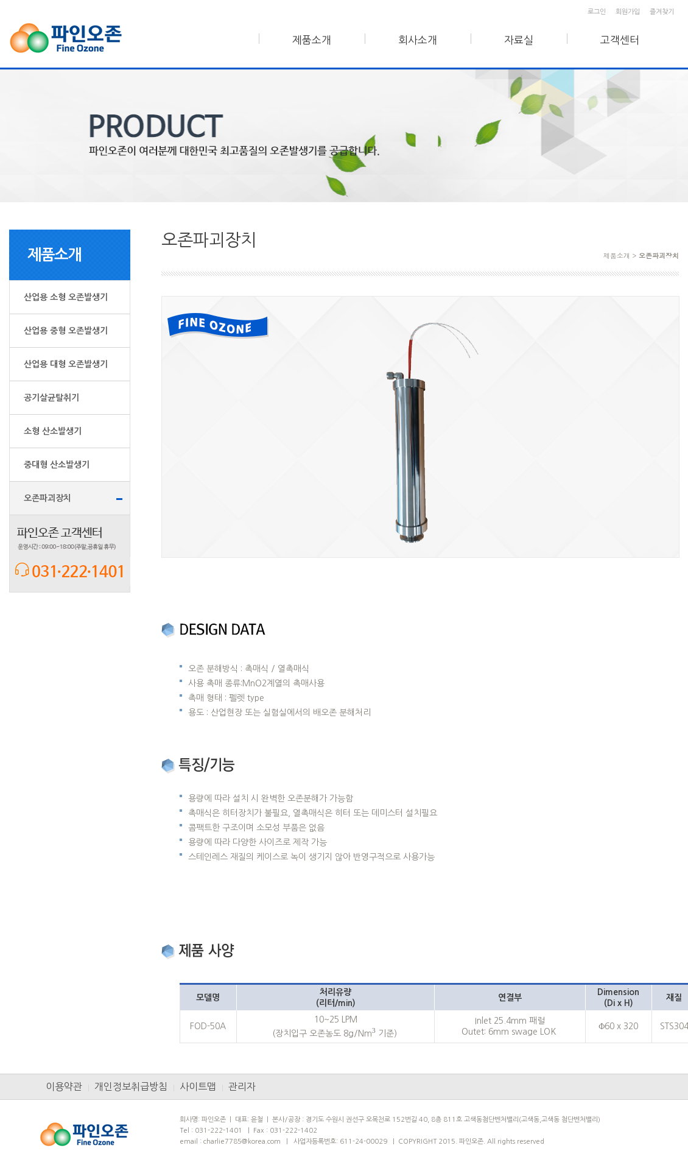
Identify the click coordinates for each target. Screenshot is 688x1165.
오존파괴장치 (47, 498)
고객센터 (619, 40)
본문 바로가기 (0, 0)
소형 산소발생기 (53, 431)
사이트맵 (198, 1086)
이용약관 (64, 1086)
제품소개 (311, 40)
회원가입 (628, 12)
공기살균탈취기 (51, 397)
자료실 (518, 40)
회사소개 (417, 40)
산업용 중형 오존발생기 (66, 330)
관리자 (242, 1086)
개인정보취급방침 (130, 1086)
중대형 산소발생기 (57, 464)
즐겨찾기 (662, 12)
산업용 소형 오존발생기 (66, 297)
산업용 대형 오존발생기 (66, 364)
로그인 (597, 12)
